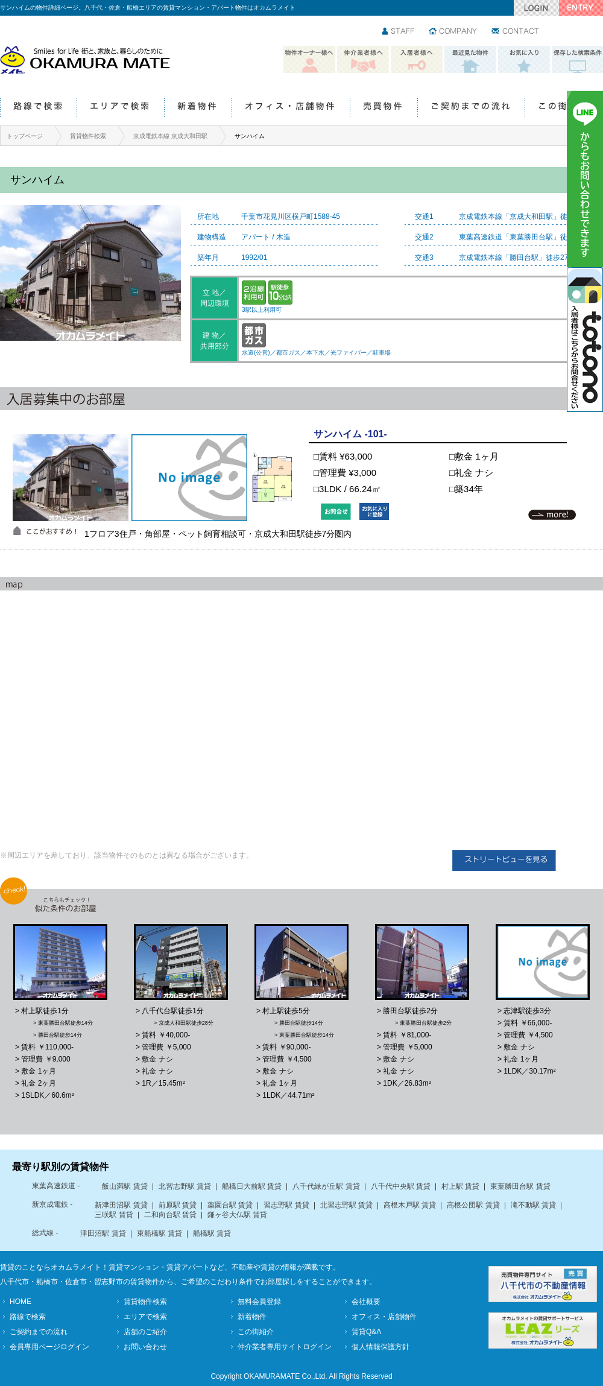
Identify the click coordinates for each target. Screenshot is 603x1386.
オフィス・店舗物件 (291, 108)
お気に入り (524, 60)
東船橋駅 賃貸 (159, 1233)
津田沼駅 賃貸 (102, 1233)
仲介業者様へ (363, 60)
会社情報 (453, 32)
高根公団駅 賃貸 (473, 1205)
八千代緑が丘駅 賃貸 (325, 1186)
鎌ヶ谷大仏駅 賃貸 (237, 1214)
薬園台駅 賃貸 (230, 1205)
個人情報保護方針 (380, 1347)
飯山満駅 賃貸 (124, 1186)
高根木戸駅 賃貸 (410, 1205)
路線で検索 (38, 108)
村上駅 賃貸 (460, 1186)
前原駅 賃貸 (178, 1205)
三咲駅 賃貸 (114, 1214)
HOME (20, 1301)
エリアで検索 (120, 108)
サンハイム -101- (350, 434)
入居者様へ (417, 60)
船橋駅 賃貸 (212, 1233)
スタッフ (398, 32)
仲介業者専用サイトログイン (285, 1347)
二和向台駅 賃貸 (170, 1214)
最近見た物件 (470, 60)
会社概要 (366, 1301)
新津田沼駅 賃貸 (121, 1205)
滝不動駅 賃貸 (533, 1205)
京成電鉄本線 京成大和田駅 (170, 136)
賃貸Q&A (366, 1331)
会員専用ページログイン (49, 1347)
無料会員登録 (259, 1301)
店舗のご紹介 (145, 1331)
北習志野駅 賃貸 (185, 1186)
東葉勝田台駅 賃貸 (520, 1186)
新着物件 (198, 108)
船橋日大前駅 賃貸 (252, 1186)
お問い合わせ (515, 32)
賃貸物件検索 (88, 136)
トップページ (25, 136)
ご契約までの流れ (471, 108)
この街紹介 (563, 108)
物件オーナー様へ (309, 60)
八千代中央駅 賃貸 (401, 1186)
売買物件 (383, 108)
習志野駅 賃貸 (286, 1205)
